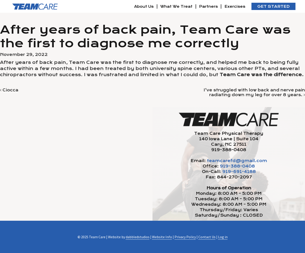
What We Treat (176, 6)
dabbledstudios (138, 237)
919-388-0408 (237, 166)
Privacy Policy (185, 237)
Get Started (273, 6)
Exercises (234, 6)
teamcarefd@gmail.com (237, 160)
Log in (223, 237)
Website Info (162, 237)
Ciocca (9, 90)
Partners (208, 6)
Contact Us (207, 237)
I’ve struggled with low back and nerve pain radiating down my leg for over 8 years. (254, 92)
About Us (144, 6)
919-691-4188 (239, 171)
